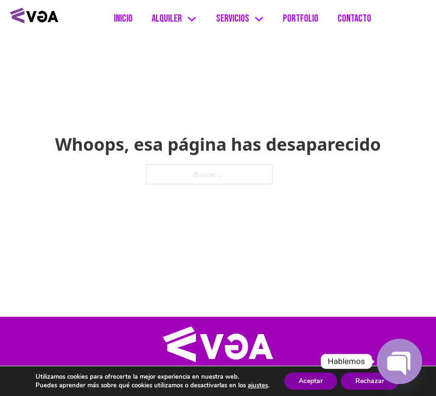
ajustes (258, 385)
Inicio (123, 18)
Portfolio (300, 18)
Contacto (354, 18)
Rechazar (369, 380)
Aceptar (311, 380)
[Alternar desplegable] (192, 19)
